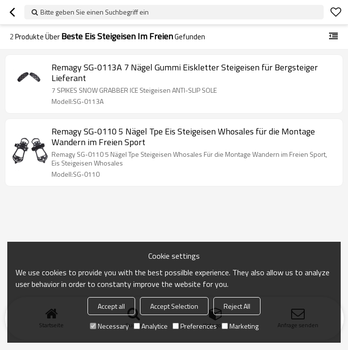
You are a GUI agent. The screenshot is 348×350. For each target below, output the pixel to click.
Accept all (111, 306)
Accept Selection (174, 306)
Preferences (195, 326)
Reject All (237, 306)
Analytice (151, 326)
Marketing (240, 326)
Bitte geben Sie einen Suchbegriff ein (94, 12)
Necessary (109, 326)
